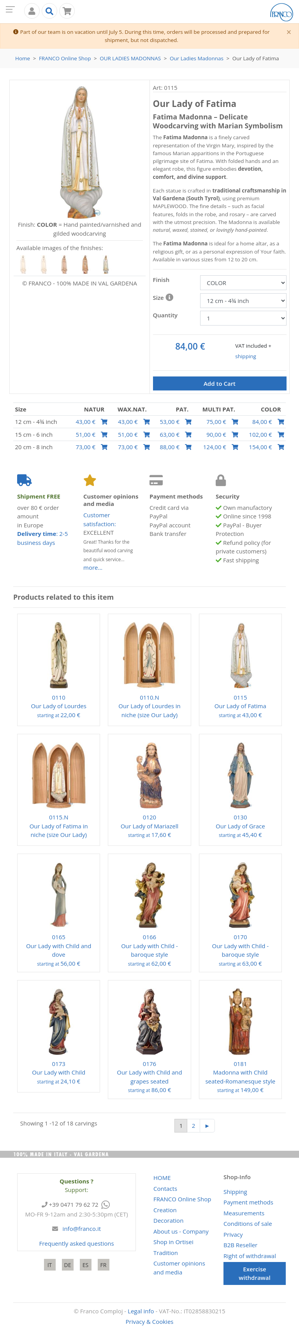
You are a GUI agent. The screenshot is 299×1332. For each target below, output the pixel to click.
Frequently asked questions (76, 1243)
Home (22, 58)
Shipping (235, 1191)
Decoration (168, 1220)
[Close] (289, 32)
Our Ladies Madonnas (130, 58)
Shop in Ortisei (173, 1242)
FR (103, 1265)
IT (49, 1265)
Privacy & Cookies (150, 1321)
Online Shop (65, 58)
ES (85, 1265)
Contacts (165, 1188)
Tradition (165, 1253)
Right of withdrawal (249, 1256)
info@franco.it (82, 1228)
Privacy (233, 1234)
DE (67, 1265)
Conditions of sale (247, 1223)
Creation (165, 1210)
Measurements (243, 1213)
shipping (245, 356)
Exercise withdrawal (255, 1273)
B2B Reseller (240, 1245)
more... (92, 567)
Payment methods (248, 1202)
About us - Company (181, 1231)
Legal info (141, 1311)
